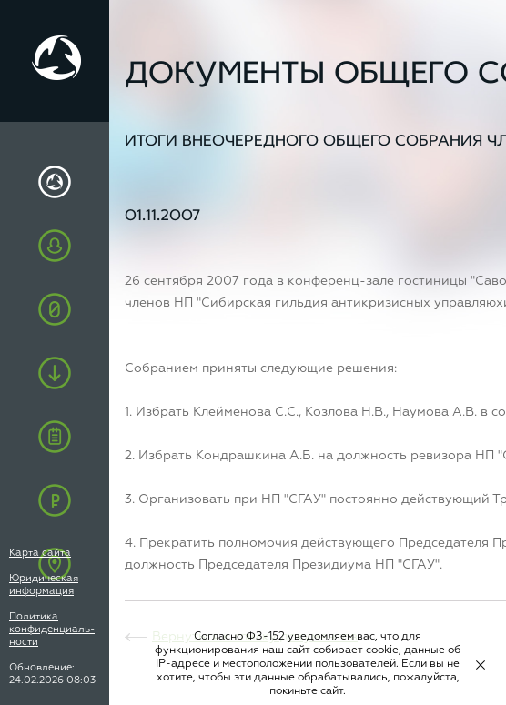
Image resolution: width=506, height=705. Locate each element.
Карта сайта (40, 553)
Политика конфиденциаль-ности (52, 629)
